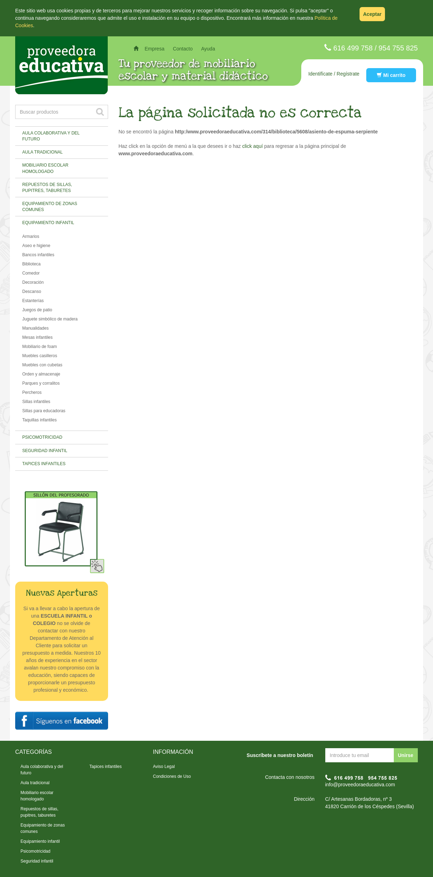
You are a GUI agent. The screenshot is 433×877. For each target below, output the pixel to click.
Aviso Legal (164, 766)
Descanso (31, 291)
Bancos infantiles (38, 254)
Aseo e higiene (36, 245)
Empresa (154, 49)
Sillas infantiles (36, 401)
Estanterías (33, 300)
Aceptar (372, 14)
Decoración (33, 282)
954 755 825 (398, 48)
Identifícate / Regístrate (334, 74)
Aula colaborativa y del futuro (51, 136)
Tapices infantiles (43, 463)
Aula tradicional (42, 152)
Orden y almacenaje (41, 374)
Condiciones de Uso (172, 776)
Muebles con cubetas (42, 364)
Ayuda (208, 49)
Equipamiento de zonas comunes (49, 206)
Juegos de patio (37, 309)
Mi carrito (391, 75)
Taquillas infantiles (39, 420)
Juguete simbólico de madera (50, 319)
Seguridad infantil (44, 450)
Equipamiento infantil (48, 222)
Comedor (31, 273)
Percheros (32, 392)
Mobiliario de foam (39, 346)
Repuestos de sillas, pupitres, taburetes (47, 187)
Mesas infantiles (37, 337)
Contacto (182, 49)
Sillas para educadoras (43, 410)
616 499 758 (353, 48)
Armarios (30, 236)
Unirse (405, 755)
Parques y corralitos (41, 383)
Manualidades (35, 328)
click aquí (252, 146)
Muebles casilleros (39, 355)
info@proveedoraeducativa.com (360, 784)
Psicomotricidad (42, 437)
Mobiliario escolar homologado (45, 168)
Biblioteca (31, 264)
